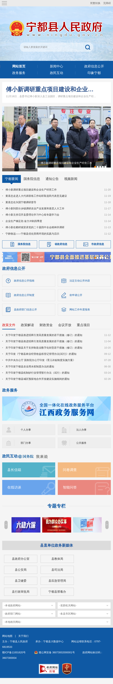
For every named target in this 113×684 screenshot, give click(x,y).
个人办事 (26, 435)
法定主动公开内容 (79, 286)
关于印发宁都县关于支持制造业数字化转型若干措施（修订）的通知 (43, 353)
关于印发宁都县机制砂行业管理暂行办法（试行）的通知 (37, 378)
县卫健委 (21, 586)
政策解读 (27, 330)
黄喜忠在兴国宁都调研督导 (20, 207)
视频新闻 (70, 184)
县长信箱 (14, 475)
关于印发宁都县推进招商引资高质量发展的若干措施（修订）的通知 (43, 340)
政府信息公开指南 (24, 286)
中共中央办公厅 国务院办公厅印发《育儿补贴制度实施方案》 (40, 365)
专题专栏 (56, 511)
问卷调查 (70, 475)
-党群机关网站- (67, 610)
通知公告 (52, 184)
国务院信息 (32, 184)
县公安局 (21, 575)
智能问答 (70, 493)
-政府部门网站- (12, 619)
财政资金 (46, 330)
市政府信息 (97, 249)
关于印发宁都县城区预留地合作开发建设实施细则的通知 (37, 384)
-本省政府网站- (12, 610)
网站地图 (7, 641)
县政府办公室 (20, 564)
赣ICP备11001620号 (14, 657)
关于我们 (23, 641)
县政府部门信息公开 (25, 315)
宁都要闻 (11, 184)
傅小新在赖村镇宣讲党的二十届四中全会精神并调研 (34, 232)
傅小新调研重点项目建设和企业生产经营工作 (52, 89)
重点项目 (83, 330)
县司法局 (57, 575)
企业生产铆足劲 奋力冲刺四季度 (23, 226)
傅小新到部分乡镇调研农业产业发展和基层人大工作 (34, 213)
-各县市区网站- (67, 619)
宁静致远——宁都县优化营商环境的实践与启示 (32, 239)
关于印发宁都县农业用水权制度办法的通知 (29, 371)
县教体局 (57, 564)
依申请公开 (75, 300)
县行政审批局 (20, 597)
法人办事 (81, 435)
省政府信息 (60, 249)
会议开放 (64, 330)
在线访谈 (14, 493)
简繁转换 (95, 3)
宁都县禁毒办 (57, 597)
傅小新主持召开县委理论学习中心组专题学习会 (32, 220)
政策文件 (8, 330)
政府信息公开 (13, 274)
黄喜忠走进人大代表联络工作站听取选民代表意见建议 (36, 201)
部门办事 (26, 448)
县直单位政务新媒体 (56, 551)
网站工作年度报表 (79, 315)
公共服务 (81, 448)
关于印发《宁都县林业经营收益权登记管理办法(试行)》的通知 (40, 359)
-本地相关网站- (12, 627)
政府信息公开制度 (24, 300)
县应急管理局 (57, 586)
